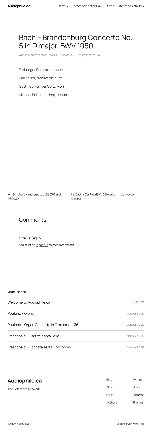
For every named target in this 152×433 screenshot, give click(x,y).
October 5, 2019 (136, 313)
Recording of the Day (88, 55)
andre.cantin (38, 55)
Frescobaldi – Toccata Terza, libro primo (39, 347)
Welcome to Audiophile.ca (29, 302)
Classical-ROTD (67, 55)
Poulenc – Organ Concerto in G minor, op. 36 (43, 325)
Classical (53, 55)
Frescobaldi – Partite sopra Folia (33, 336)
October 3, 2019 (136, 336)
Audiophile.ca (19, 6)
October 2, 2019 (136, 347)
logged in (42, 245)
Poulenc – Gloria (21, 314)
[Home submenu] (67, 6)
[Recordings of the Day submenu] (103, 6)
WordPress (138, 423)
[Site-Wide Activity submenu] (143, 6)
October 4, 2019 (136, 324)
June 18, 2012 (137, 302)
